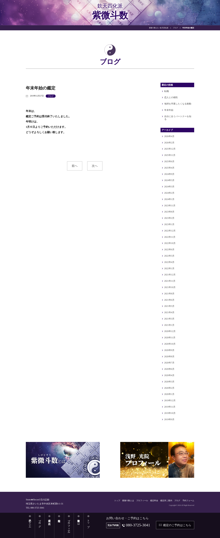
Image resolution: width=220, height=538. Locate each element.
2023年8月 (169, 212)
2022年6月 (169, 249)
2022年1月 (169, 268)
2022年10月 (170, 243)
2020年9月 (169, 350)
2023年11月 (169, 205)
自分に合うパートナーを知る (177, 117)
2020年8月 (169, 356)
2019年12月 (170, 400)
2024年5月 (169, 180)
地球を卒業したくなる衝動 (177, 104)
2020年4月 (169, 375)
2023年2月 (169, 218)
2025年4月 (169, 168)
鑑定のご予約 (177, 525)
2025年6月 (169, 161)
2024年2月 (169, 193)
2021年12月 (170, 274)
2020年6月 (169, 369)
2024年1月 (169, 199)
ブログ (51, 96)
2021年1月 (169, 325)
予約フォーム (188, 501)
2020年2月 (169, 388)
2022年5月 (169, 256)
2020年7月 (169, 362)
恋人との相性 (171, 97)
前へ (75, 166)
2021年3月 (169, 319)
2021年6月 (169, 300)
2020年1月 (169, 394)
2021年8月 (169, 293)
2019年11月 (169, 407)
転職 (166, 91)
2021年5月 (169, 306)
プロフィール (142, 501)
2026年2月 (169, 142)
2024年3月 (169, 186)
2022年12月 (170, 230)
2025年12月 (170, 149)
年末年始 (168, 110)
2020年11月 (169, 337)
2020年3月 (169, 381)
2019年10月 (170, 413)
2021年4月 (169, 312)
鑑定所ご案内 (166, 501)
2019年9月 (169, 419)
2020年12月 (170, 331)
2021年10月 (170, 287)
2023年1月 (169, 224)
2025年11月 (169, 155)
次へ (95, 166)
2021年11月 (169, 281)
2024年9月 (169, 174)
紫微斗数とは (128, 501)
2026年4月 (169, 136)
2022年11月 (169, 237)
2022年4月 (169, 262)
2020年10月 (170, 344)
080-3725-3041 (138, 525)
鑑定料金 (154, 501)
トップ (117, 501)
